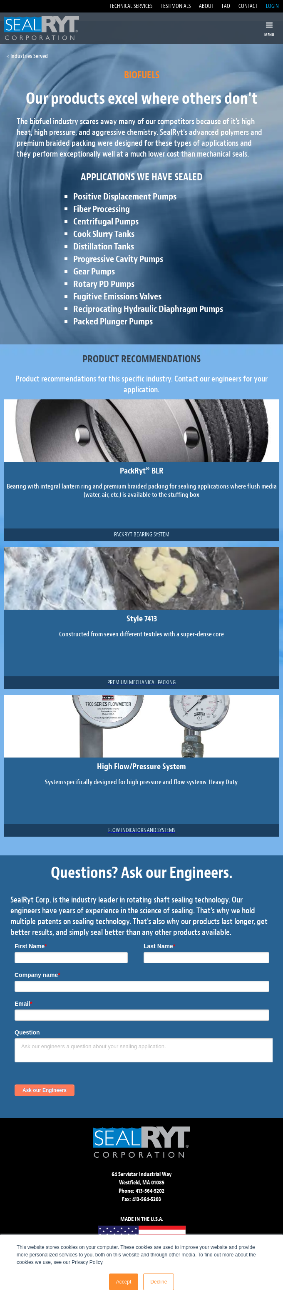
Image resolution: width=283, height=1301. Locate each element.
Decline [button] (158, 1282)
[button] (269, 29)
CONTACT (248, 6)
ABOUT (206, 6)
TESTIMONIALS (176, 6)
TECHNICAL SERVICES (130, 6)
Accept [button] (124, 1282)
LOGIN (272, 6)
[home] (39, 27)
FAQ (226, 6)
